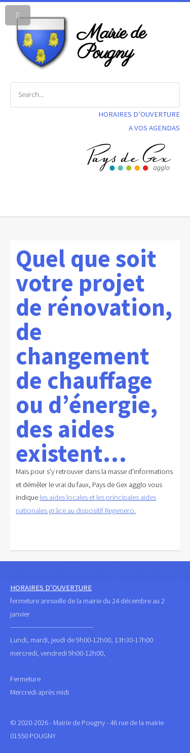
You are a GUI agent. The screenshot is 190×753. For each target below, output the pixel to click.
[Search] (95, 95)
